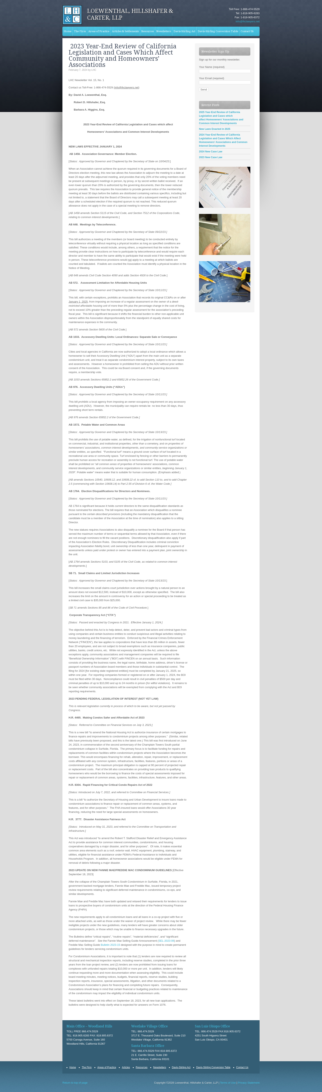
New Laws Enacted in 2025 (214, 129)
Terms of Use (228, 1082)
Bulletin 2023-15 (110, 944)
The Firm (79, 31)
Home (67, 31)
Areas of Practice (98, 31)
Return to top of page (74, 1082)
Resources (147, 31)
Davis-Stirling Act (184, 31)
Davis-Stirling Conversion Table (217, 31)
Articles (126, 1067)
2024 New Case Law (210, 151)
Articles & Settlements (125, 31)
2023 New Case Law (210, 157)
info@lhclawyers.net (248, 21)
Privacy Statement (249, 1082)
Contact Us (247, 31)
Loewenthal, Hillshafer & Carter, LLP (130, 14)
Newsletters (163, 31)
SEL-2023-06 (166, 940)
